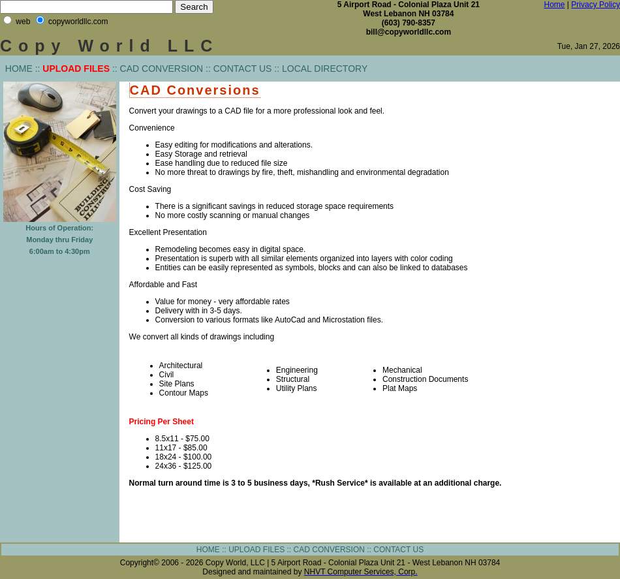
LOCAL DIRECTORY (324, 68)
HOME (19, 68)
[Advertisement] (574, 280)
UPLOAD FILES (256, 549)
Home (554, 4)
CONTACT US (242, 68)
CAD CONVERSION (162, 68)
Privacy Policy (595, 4)
